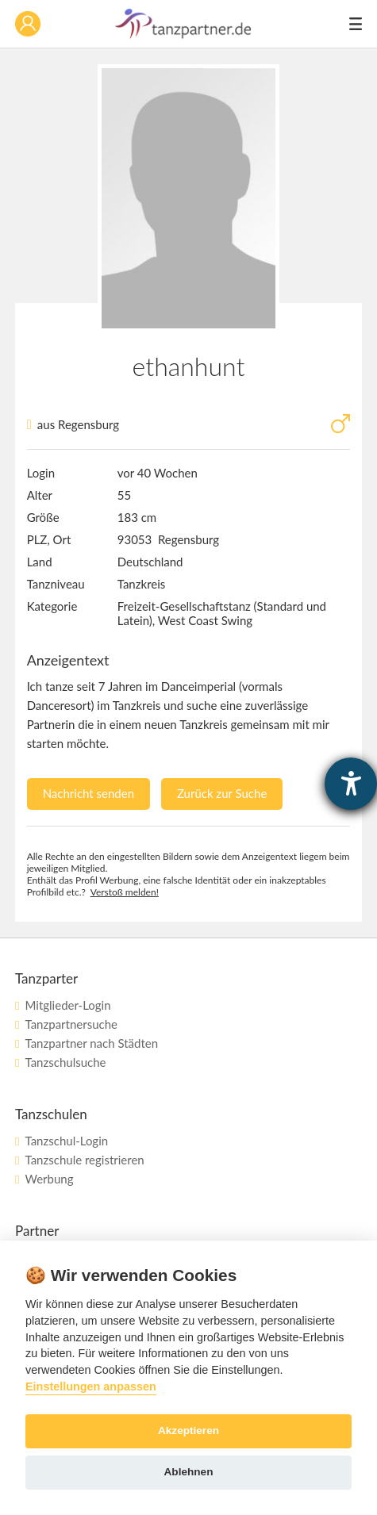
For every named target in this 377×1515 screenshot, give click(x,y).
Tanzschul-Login (66, 1140)
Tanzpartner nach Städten (91, 1043)
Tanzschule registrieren (84, 1160)
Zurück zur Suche (222, 793)
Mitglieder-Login (67, 1005)
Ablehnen (189, 1472)
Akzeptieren (188, 1430)
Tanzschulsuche (65, 1062)
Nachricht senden (88, 793)
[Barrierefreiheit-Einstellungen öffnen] (351, 784)
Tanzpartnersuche (71, 1024)
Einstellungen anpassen (90, 1386)
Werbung (49, 1179)
